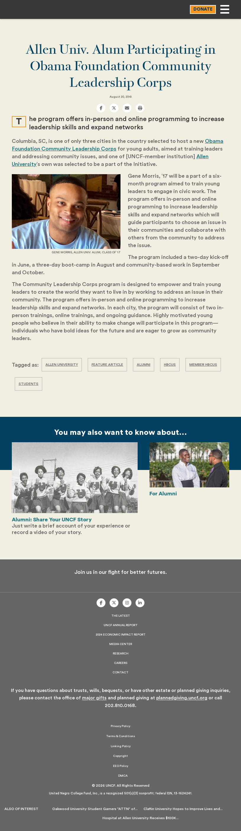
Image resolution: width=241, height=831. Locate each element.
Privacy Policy (120, 726)
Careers (120, 663)
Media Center (120, 644)
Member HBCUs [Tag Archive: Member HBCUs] (203, 364)
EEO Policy (120, 766)
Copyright (120, 756)
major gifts (94, 698)
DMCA (123, 775)
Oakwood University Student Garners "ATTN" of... (95, 809)
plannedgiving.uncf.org (181, 698)
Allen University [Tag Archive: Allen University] (61, 364)
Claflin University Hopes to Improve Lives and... (183, 809)
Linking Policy (121, 746)
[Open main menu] (224, 9)
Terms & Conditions (120, 736)
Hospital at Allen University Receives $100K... (140, 818)
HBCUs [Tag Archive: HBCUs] (170, 364)
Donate (202, 9)
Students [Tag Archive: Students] (28, 384)
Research (120, 653)
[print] (140, 108)
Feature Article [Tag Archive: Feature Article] (107, 364)
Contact (120, 672)
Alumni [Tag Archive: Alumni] (143, 364)
